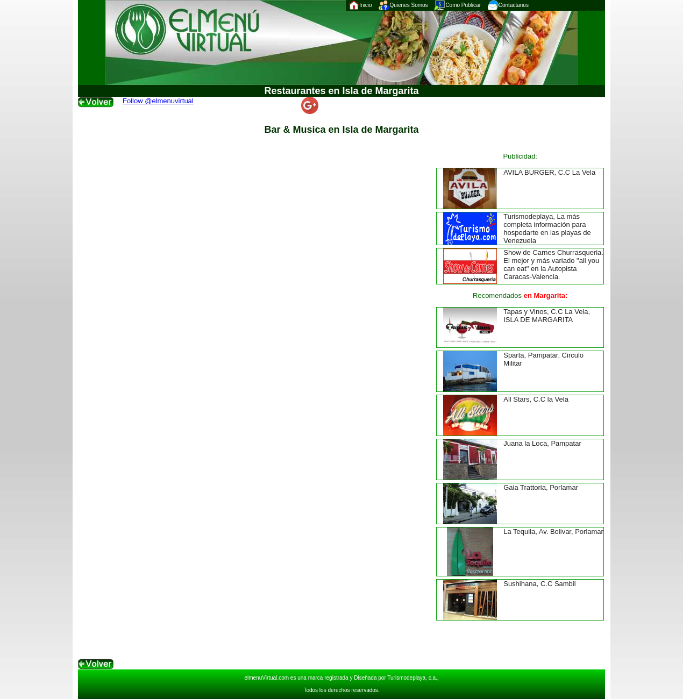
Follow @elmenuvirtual (158, 101)
